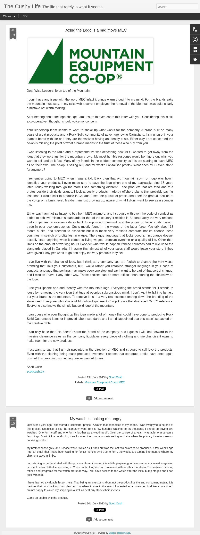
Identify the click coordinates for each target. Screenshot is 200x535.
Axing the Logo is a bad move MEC (96, 30)
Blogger (112, 533)
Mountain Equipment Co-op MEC (105, 382)
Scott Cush (115, 377)
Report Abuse (123, 533)
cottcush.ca (36, 371)
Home (24, 16)
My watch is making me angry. (96, 419)
